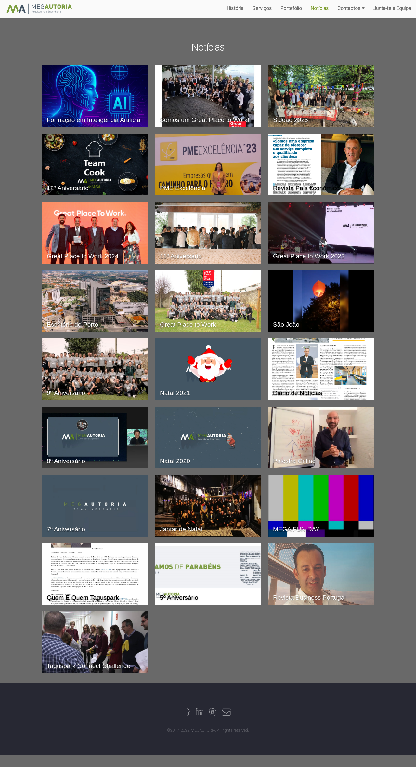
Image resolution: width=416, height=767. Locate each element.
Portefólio (291, 8)
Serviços (262, 8)
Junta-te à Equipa (392, 8)
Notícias (320, 8)
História (235, 8)
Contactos (348, 8)
